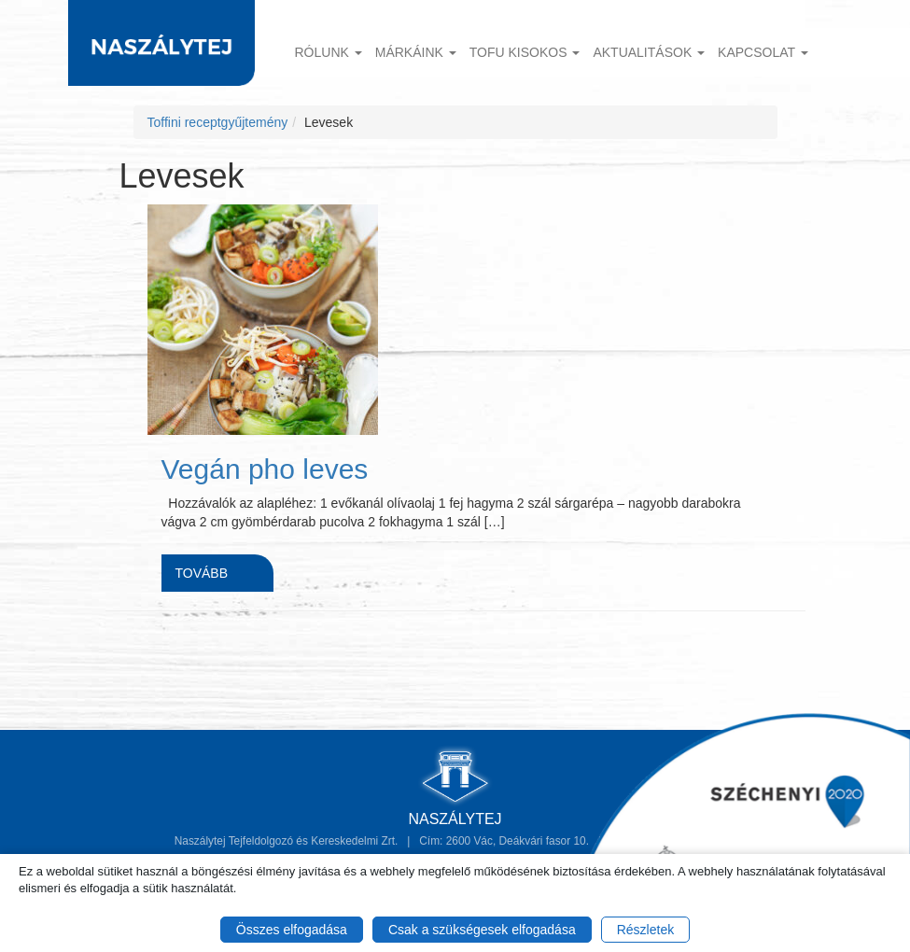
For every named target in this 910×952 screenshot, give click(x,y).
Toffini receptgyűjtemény (217, 122)
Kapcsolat (763, 52)
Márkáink (415, 52)
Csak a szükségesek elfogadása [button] (482, 929)
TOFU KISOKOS (525, 52)
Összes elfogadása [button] (291, 929)
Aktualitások (649, 52)
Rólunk (328, 52)
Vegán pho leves (265, 469)
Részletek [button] (645, 929)
